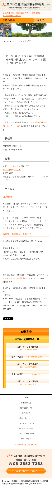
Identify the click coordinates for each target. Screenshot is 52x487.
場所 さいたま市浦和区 (27, 348)
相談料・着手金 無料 (26, 462)
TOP (15, 13)
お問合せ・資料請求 (26, 428)
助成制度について (26, 418)
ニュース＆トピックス (26, 423)
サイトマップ (26, 439)
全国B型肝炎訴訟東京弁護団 (26, 456)
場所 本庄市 (27, 357)
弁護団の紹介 (26, 403)
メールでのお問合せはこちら (26, 471)
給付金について (26, 408)
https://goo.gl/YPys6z (12, 170)
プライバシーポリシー (26, 434)
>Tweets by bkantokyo (26, 444)
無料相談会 (26, 331)
